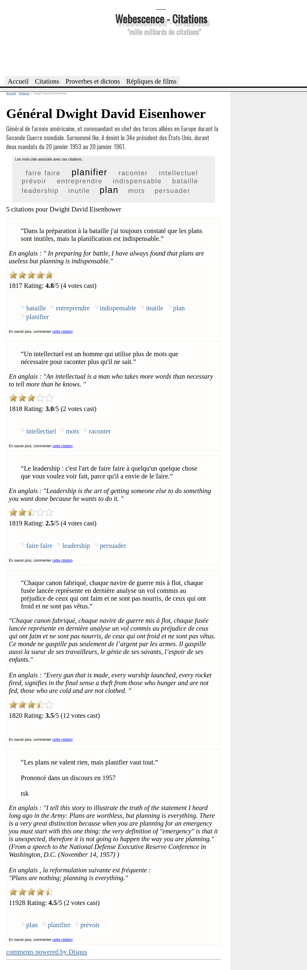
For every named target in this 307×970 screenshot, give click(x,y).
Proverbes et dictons (93, 81)
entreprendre (80, 181)
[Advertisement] (161, 55)
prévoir (34, 181)
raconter (133, 173)
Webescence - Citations (161, 18)
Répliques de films (151, 81)
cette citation (62, 332)
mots (136, 190)
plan (109, 190)
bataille (185, 181)
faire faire (43, 173)
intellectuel (178, 173)
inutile (79, 190)
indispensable (137, 181)
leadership (40, 190)
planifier (90, 172)
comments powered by (46, 952)
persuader (172, 190)
